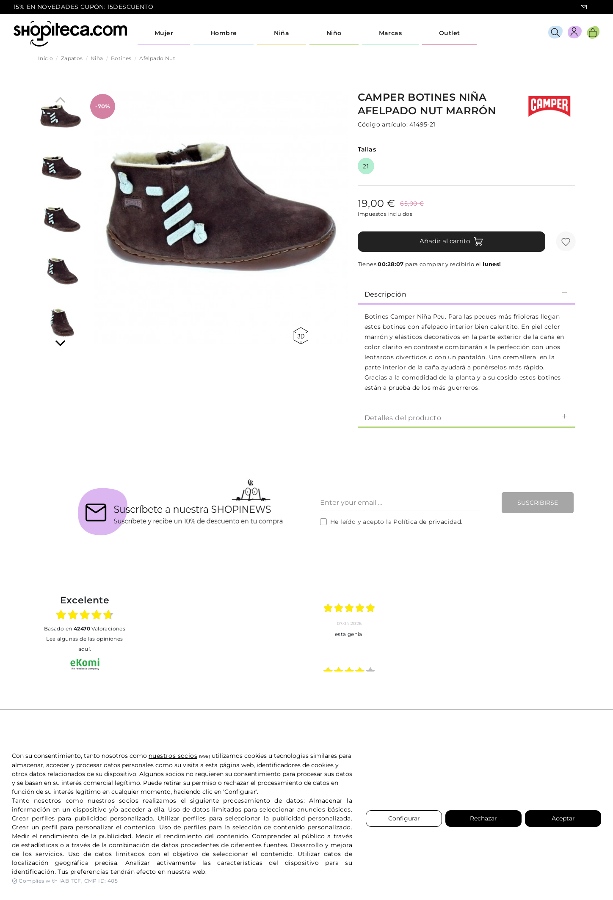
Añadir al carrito (451, 242)
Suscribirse (537, 502)
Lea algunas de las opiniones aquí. (84, 644)
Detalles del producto (466, 417)
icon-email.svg (583, 7)
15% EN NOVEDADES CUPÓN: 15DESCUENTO (83, 7)
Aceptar (563, 818)
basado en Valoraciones (84, 628)
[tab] (466, 294)
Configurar (404, 818)
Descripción (466, 293)
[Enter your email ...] (400, 502)
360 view (300, 335)
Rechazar (483, 818)
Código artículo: (383, 124)
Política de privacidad (427, 522)
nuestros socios (173, 756)
